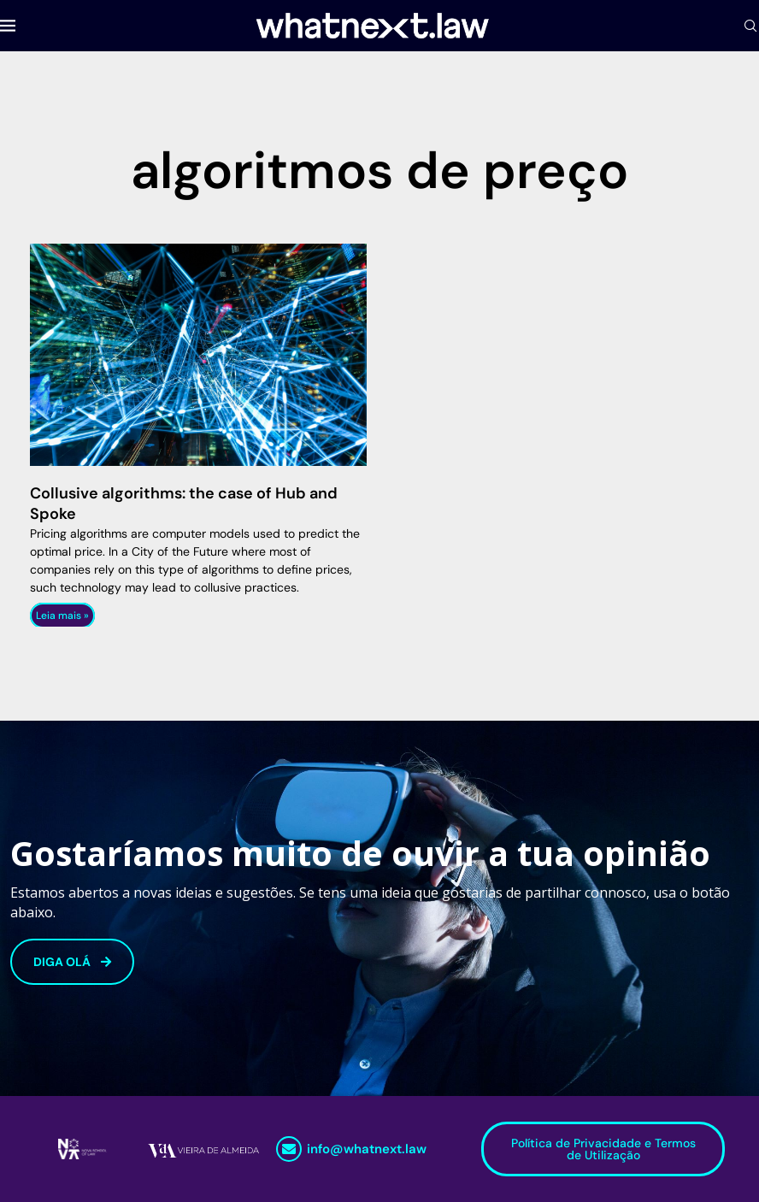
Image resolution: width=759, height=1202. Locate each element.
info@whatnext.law (367, 1149)
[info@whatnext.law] (289, 1149)
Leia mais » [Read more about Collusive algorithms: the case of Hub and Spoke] (62, 615)
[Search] (750, 25)
